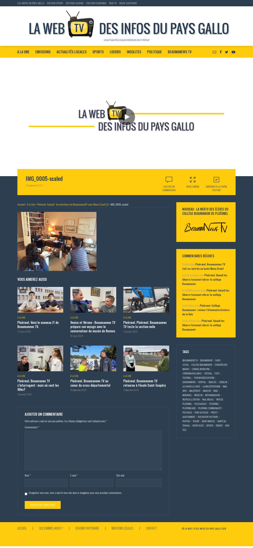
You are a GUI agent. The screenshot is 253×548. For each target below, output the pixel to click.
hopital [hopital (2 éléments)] (202, 382)
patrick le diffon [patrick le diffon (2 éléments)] (191, 399)
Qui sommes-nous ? (51, 528)
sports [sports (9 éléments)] (209, 425)
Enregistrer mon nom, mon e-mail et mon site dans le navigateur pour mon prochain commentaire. (75, 493)
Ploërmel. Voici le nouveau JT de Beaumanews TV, (38, 325)
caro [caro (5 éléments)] (217, 360)
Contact (151, 528)
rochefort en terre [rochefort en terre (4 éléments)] (208, 416)
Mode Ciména (193, 182)
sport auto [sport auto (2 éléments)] (198, 425)
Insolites (134, 51)
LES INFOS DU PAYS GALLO (30, 3)
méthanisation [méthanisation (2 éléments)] (212, 395)
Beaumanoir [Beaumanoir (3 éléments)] (206, 360)
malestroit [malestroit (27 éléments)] (194, 390)
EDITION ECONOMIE (96, 3)
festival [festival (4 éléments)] (208, 373)
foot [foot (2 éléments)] (217, 373)
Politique (154, 51)
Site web (120, 475)
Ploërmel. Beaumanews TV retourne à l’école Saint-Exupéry (144, 383)
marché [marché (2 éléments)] (207, 390)
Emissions (43, 51)
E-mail (74, 475)
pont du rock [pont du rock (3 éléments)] (201, 412)
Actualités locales (72, 51)
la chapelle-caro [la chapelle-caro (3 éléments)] (191, 386)
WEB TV (113, 3)
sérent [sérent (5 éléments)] (219, 425)
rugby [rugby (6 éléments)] (196, 421)
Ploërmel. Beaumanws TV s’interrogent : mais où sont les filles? (38, 385)
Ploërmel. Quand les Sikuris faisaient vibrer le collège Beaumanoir (204, 279)
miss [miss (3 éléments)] (215, 390)
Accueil (21, 204)
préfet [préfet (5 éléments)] (214, 412)
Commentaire (32, 427)
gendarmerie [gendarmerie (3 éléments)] (189, 382)
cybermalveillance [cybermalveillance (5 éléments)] (192, 373)
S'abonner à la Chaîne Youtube (216, 184)
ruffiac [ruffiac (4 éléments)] (186, 421)
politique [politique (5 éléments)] (187, 412)
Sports (98, 51)
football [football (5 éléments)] (187, 377)
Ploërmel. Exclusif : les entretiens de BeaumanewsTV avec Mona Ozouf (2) (73, 204)
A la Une (23, 51)
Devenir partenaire (87, 528)
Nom (28, 475)
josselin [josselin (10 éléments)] (223, 382)
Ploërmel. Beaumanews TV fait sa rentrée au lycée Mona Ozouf (203, 266)
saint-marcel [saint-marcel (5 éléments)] (208, 421)
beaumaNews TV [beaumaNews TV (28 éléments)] (190, 360)
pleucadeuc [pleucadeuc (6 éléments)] (200, 403)
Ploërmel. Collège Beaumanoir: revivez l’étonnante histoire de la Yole (206, 309)
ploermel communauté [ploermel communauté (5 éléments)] (209, 408)
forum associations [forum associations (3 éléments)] (204, 377)
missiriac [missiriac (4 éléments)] (187, 395)
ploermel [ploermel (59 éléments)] (214, 403)
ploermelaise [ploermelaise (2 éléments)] (189, 408)
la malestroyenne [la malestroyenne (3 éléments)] (211, 386)
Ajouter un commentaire (169, 188)
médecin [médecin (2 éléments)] (198, 395)
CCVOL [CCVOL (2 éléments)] (185, 364)
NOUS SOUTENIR (128, 3)
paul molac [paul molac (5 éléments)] (208, 399)
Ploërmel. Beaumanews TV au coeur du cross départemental (90, 383)
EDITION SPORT (55, 3)
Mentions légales (122, 528)
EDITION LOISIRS (75, 3)
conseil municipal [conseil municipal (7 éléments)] (201, 369)
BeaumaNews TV (180, 51)
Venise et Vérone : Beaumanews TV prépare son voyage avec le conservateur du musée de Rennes (92, 327)
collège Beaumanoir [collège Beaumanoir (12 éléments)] (201, 364)
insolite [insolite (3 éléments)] (212, 382)
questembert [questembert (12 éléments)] (188, 416)
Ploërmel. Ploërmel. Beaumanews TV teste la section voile (145, 325)
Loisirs (115, 51)
